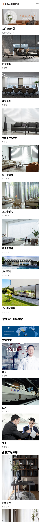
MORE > (5, 68)
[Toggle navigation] (37, 4)
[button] (5, 17)
